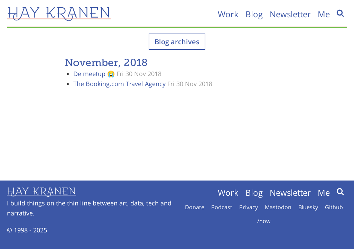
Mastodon (278, 207)
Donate (194, 207)
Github (334, 207)
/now (263, 221)
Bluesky (308, 207)
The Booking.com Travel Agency (119, 84)
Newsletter (290, 14)
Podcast (221, 207)
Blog (254, 14)
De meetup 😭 (94, 74)
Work (228, 14)
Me (324, 14)
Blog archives (177, 41)
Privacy (248, 207)
